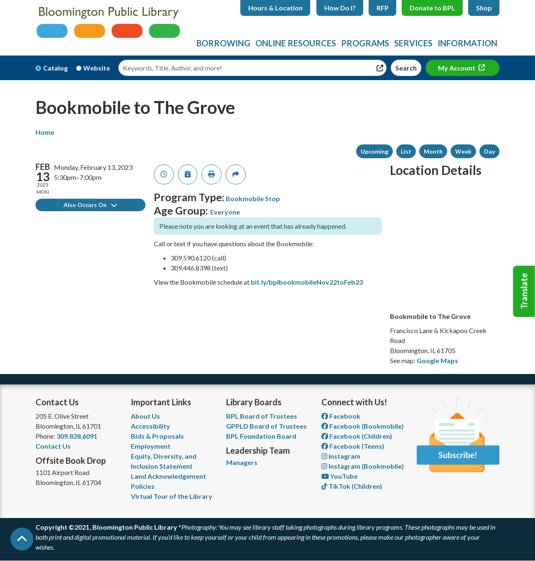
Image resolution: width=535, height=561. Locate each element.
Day (489, 151)
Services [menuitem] (413, 43)
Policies (143, 486)
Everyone (225, 212)
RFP (383, 8)
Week (463, 151)
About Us (145, 416)
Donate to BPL (432, 8)
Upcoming (374, 151)
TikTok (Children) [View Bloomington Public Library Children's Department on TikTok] (351, 486)
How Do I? (340, 8)
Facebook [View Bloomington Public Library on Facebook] (340, 416)
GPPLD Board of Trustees (266, 426)
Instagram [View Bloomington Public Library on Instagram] (340, 456)
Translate (524, 291)
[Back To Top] (21, 539)
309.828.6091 (76, 436)
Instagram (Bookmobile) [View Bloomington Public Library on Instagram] (362, 466)
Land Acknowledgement (168, 476)
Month (433, 151)
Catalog (55, 68)
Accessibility (150, 426)
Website (96, 68)
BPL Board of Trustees (261, 416)
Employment (151, 446)
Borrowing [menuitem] (223, 43)
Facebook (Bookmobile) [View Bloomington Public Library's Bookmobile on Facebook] (362, 426)
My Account (457, 68)
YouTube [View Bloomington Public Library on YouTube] (339, 476)
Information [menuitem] (467, 43)
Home (45, 132)
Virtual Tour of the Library (171, 496)
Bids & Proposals (157, 436)
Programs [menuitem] (365, 43)
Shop (484, 8)
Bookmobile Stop (253, 198)
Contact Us (53, 446)
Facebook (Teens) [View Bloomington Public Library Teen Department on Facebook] (352, 446)
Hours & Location (275, 8)
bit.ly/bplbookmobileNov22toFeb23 (307, 282)
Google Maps (437, 360)
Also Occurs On (90, 204)
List (406, 151)
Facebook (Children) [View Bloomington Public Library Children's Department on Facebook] (356, 436)
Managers (241, 462)
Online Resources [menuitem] (295, 43)
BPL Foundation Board (261, 436)
